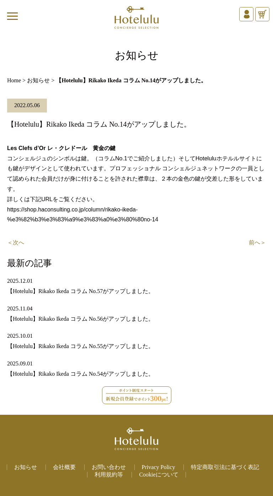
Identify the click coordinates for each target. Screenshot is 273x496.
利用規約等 (109, 475)
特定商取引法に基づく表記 (225, 467)
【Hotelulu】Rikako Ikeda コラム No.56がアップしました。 (80, 319)
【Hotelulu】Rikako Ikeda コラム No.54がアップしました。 (80, 374)
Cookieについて (158, 475)
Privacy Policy (158, 467)
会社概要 (64, 467)
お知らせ (38, 80)
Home (14, 80)
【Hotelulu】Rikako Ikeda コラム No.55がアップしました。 (80, 346)
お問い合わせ (109, 467)
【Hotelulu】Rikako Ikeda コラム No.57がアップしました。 (80, 291)
